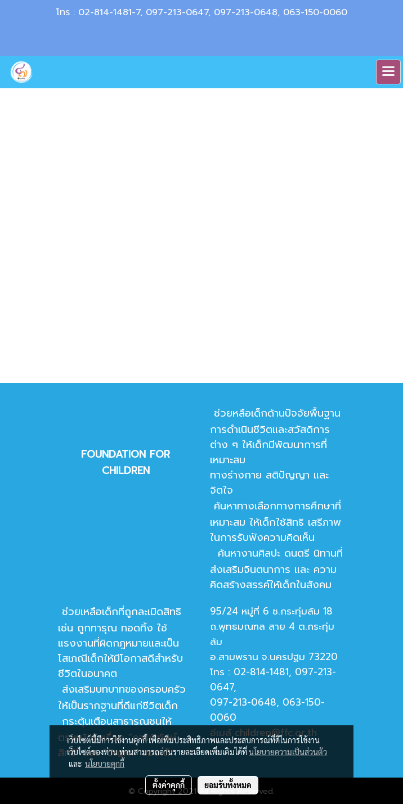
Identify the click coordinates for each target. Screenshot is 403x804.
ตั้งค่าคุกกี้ (169, 785)
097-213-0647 (177, 12)
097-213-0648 (245, 12)
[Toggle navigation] (388, 72)
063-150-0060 (315, 12)
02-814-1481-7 (109, 12)
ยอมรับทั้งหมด (228, 785)
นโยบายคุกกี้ (104, 763)
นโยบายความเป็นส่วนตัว (288, 752)
